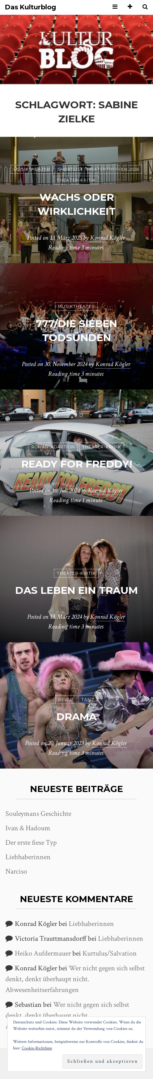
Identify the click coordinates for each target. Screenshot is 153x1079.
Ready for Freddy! (76, 464)
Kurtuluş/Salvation (109, 953)
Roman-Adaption (53, 446)
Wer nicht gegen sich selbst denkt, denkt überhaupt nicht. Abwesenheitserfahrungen (75, 979)
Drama (76, 716)
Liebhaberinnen (28, 857)
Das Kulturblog (30, 7)
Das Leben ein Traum (76, 590)
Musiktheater (31, 169)
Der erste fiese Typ (31, 842)
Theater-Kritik (76, 180)
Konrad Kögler (107, 238)
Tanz (87, 699)
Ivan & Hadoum (27, 828)
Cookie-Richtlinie (37, 1048)
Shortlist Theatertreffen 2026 (98, 169)
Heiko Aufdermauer (43, 953)
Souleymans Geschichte (38, 813)
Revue (66, 699)
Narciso (16, 871)
